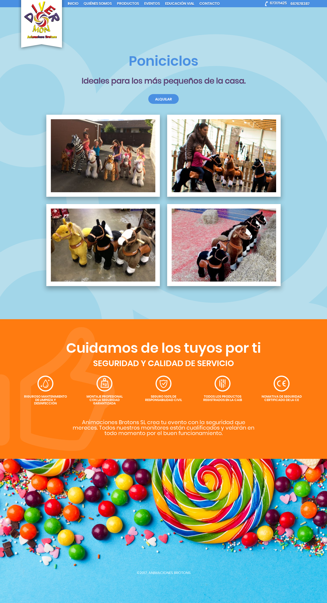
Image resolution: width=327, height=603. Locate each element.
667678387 (300, 4)
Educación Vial (179, 3)
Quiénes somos (98, 3)
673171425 (278, 3)
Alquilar (163, 99)
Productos (128, 3)
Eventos (152, 3)
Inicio (73, 3)
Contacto (209, 3)
